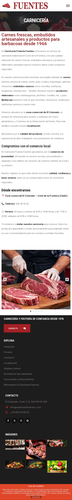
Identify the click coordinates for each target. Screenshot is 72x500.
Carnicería (9, 346)
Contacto (9, 357)
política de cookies (48, 493)
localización (33, 126)
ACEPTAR (36, 497)
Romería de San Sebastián (18, 373)
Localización (10, 362)
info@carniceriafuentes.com (25, 407)
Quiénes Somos (12, 368)
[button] (5, 279)
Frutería (8, 352)
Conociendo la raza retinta (19, 379)
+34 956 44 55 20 (19, 412)
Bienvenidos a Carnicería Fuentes (21, 384)
